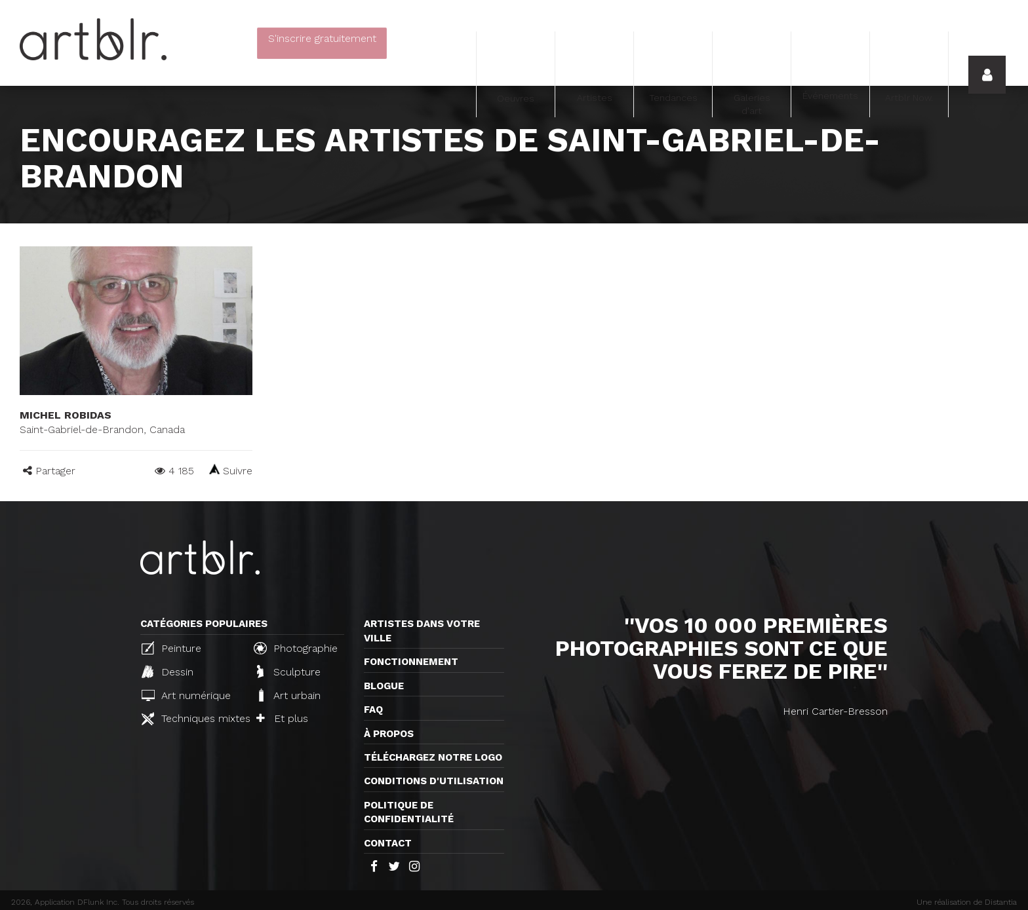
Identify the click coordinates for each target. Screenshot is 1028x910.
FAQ (373, 709)
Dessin (167, 671)
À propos (389, 734)
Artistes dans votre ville (422, 630)
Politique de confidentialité (409, 812)
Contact (388, 843)
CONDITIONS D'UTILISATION (434, 781)
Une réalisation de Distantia (967, 902)
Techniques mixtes (192, 718)
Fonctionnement (411, 662)
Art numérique (186, 695)
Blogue (384, 686)
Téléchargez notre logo (433, 757)
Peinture (171, 647)
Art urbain (288, 695)
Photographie (296, 647)
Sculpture (289, 671)
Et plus (282, 718)
